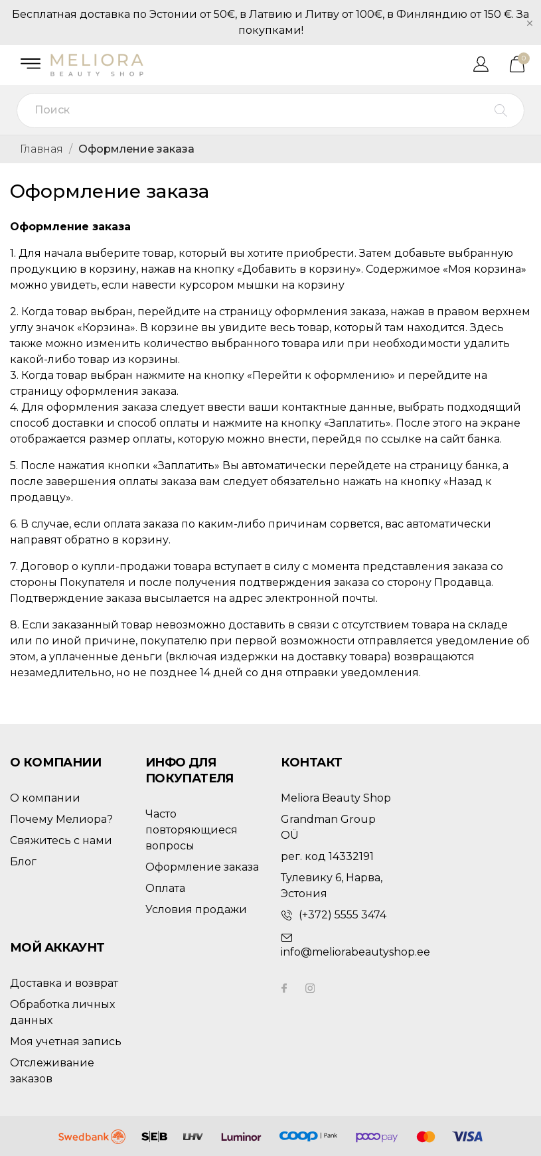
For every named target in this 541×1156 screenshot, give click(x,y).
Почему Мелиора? (61, 819)
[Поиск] (270, 110)
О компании (45, 798)
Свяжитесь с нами (61, 840)
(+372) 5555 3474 (342, 914)
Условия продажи (196, 909)
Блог (23, 861)
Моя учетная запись (65, 1041)
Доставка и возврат (64, 983)
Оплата (165, 888)
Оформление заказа (202, 867)
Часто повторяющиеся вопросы (191, 830)
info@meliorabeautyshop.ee (355, 952)
